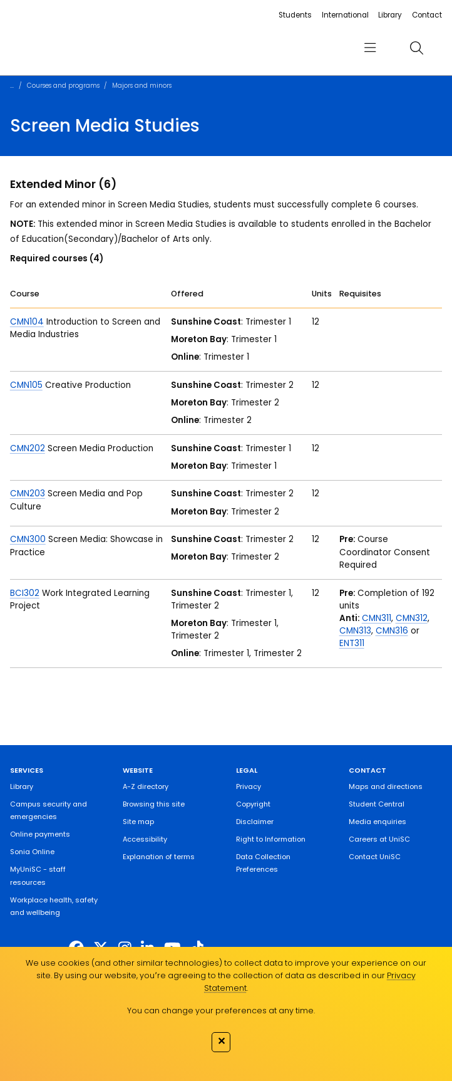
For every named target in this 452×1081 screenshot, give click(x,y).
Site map (138, 822)
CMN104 (27, 322)
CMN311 (376, 618)
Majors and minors (142, 85)
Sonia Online (32, 852)
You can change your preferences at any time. (221, 1010)
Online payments (40, 834)
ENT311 (351, 643)
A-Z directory (145, 786)
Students (295, 15)
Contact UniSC (375, 857)
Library (390, 15)
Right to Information (271, 839)
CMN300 (28, 539)
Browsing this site (154, 804)
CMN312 (412, 618)
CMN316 (392, 631)
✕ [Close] (221, 1041)
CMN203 (27, 493)
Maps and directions (386, 786)
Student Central (376, 804)
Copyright (253, 804)
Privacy (248, 786)
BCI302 (24, 593)
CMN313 (355, 631)
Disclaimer (255, 822)
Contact (427, 15)
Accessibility (145, 839)
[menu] (370, 48)
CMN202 (27, 448)
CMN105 (26, 385)
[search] (416, 48)
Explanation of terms (159, 857)
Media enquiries (377, 822)
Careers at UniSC (379, 839)
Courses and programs (63, 85)
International (345, 15)
